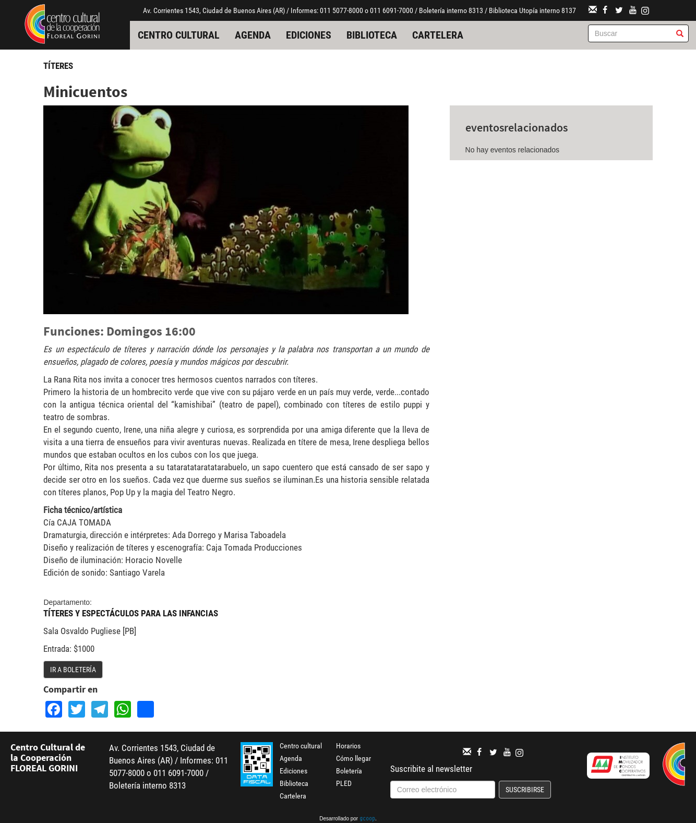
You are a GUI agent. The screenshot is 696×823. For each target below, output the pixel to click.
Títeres (58, 66)
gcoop (367, 819)
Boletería (349, 770)
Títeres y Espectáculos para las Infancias (130, 613)
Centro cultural (179, 35)
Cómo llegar (353, 758)
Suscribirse (525, 789)
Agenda (253, 35)
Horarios (348, 745)
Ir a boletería (73, 669)
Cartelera (437, 35)
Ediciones (308, 35)
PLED (344, 783)
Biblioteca (371, 35)
